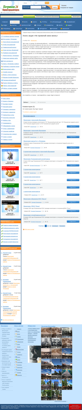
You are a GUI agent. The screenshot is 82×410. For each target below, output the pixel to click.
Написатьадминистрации (75, 407)
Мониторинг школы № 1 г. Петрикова (34, 141)
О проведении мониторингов (31, 169)
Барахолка (33, 406)
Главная (25, 32)
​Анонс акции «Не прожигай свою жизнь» (57, 32)
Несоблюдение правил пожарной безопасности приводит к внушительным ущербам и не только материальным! (7, 354)
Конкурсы (16, 408)
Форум (65, 406)
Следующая (55, 226)
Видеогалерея (4, 408)
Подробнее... (73, 126)
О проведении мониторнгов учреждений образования (38, 151)
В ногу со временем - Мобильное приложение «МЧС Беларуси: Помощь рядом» (7, 382)
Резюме (28, 406)
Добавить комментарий (30, 112)
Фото (58, 406)
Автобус (35, 333)
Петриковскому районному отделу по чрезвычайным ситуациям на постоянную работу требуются (6, 343)
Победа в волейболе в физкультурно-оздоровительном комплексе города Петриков (6, 332)
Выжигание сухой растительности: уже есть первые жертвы (6, 363)
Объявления (13, 406)
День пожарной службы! (5, 388)
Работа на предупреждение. (6, 372)
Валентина (34, 40)
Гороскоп (11, 408)
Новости (29, 32)
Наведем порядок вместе (6, 368)
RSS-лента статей (29, 229)
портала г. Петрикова (19, 405)
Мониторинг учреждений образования (34, 120)
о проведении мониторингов (31, 191)
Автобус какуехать (32, 335)
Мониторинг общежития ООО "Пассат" (35, 199)
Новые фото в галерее (60, 401)
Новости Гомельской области (39, 32)
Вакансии (23, 406)
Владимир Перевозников (35, 147)
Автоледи (30, 336)
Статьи (38, 406)
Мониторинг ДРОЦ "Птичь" (31, 206)
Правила (8, 406)
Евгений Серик (33, 126)
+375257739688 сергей (34, 328)
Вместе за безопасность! (5, 376)
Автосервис (31, 342)
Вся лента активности (8, 319)
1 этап (29, 330)
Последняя (62, 226)
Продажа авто (53, 406)
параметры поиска (46, 8)
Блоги (18, 406)
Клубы (47, 406)
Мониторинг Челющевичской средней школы (36, 159)
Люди (61, 406)
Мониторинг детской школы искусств (34, 215)
